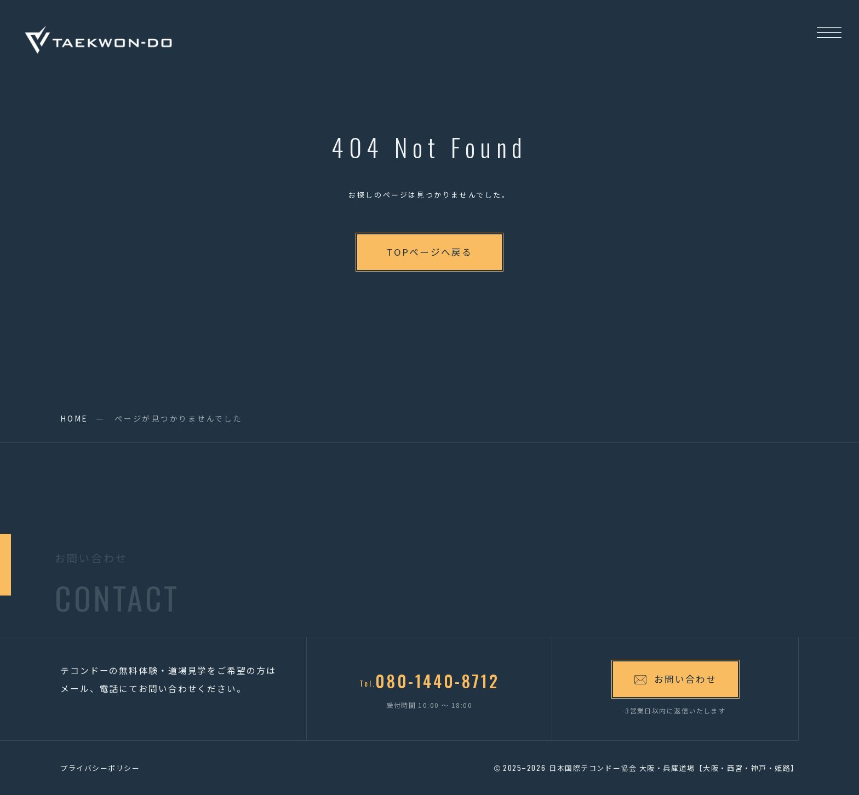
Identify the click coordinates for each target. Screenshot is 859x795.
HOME (74, 418)
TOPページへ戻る (429, 251)
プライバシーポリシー (100, 768)
